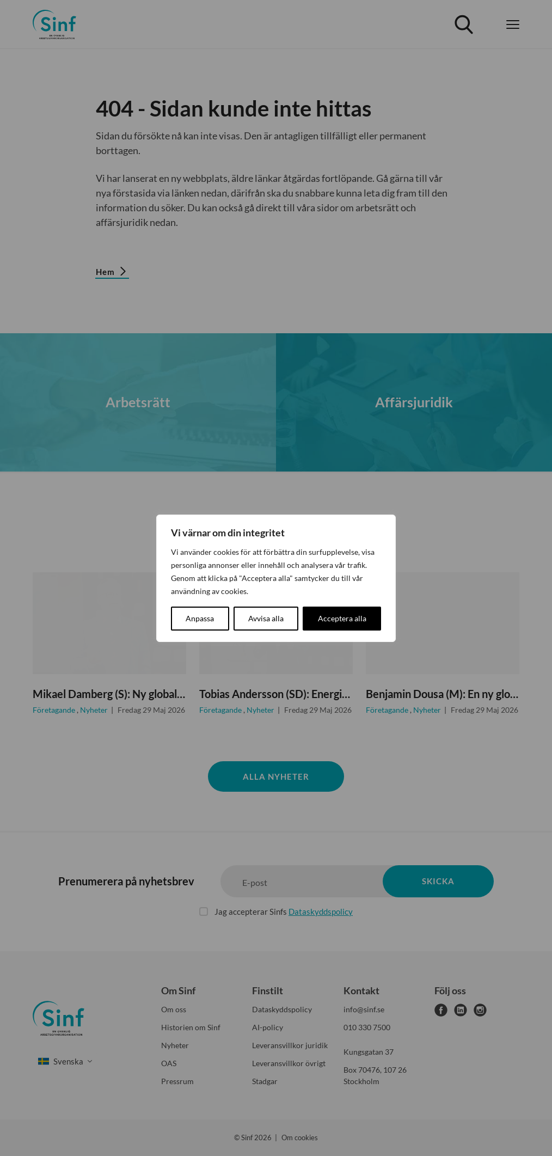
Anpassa (200, 618)
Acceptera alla (342, 618)
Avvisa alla (266, 618)
